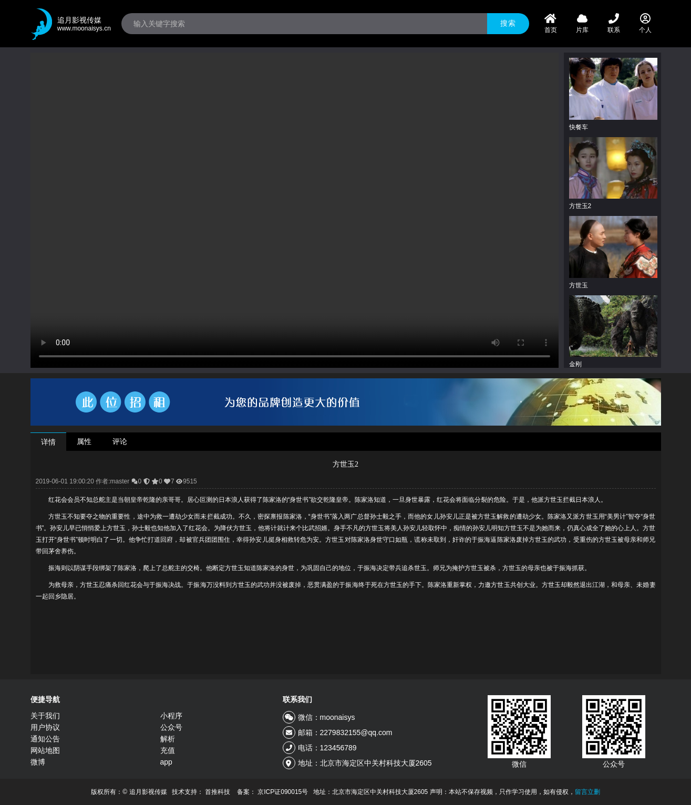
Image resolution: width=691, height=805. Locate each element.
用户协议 (45, 727)
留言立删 (587, 792)
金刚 (575, 364)
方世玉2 (580, 206)
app (166, 762)
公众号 (171, 727)
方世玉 (578, 285)
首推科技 (217, 792)
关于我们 (45, 715)
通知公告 (45, 739)
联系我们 (297, 699)
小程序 (171, 715)
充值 (167, 750)
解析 (167, 739)
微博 (37, 762)
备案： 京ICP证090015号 (272, 792)
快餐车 (578, 127)
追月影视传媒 (84, 24)
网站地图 (45, 750)
